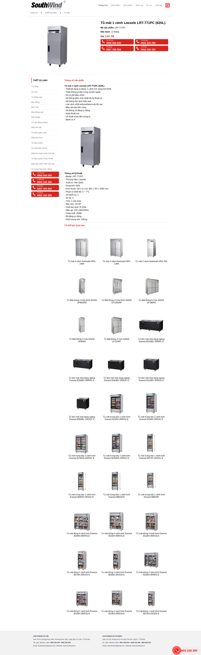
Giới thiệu (115, 5)
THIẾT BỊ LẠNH (51, 13)
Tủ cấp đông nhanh (39, 122)
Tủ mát (66, 13)
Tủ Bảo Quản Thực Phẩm (42, 158)
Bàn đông (35, 102)
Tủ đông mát (36, 97)
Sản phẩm (128, 5)
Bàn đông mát (37, 112)
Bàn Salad (35, 117)
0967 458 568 (113, 49)
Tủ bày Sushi (37, 143)
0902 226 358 (148, 43)
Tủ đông (34, 86)
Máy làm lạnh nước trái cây (42, 153)
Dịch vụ (139, 5)
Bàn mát (34, 107)
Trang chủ (103, 5)
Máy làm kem (37, 137)
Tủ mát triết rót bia (39, 148)
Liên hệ (158, 5)
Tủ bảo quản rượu (39, 132)
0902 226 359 (148, 49)
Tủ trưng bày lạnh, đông (41, 169)
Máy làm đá (36, 127)
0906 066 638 (113, 43)
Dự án (149, 5)
